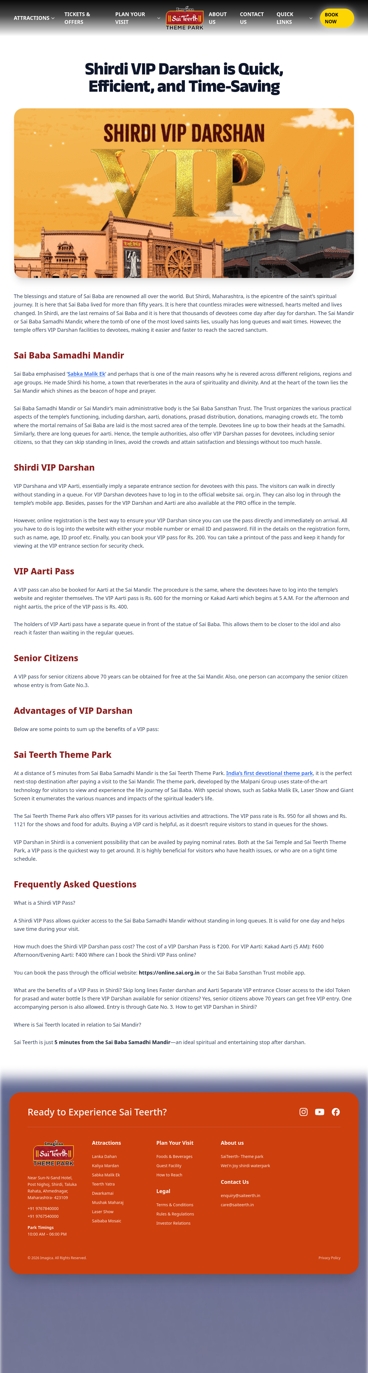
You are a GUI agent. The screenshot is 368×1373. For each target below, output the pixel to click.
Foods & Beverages (174, 1156)
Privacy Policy (329, 1257)
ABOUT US (218, 18)
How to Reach (169, 1175)
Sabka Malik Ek (86, 373)
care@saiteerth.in (237, 1204)
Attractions (34, 17)
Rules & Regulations (175, 1214)
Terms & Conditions (174, 1204)
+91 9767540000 (43, 1216)
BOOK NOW (331, 18)
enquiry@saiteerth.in (240, 1195)
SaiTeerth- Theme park (242, 1156)
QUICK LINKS (295, 18)
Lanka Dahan (104, 1156)
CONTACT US (252, 18)
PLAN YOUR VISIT (138, 18)
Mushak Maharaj (108, 1202)
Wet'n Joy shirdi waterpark (245, 1165)
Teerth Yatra (103, 1184)
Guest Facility (168, 1165)
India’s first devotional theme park (269, 773)
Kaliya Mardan (105, 1165)
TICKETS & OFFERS (77, 18)
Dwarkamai (103, 1193)
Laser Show (103, 1211)
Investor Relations (173, 1223)
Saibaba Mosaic (106, 1221)
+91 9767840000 (43, 1208)
